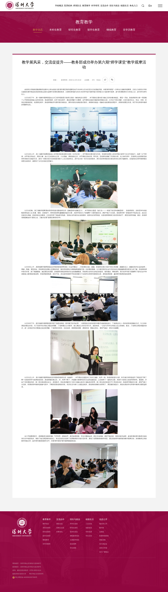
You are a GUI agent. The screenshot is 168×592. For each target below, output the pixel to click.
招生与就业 (114, 5)
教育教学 (86, 5)
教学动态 (38, 29)
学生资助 (73, 548)
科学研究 (95, 5)
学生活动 (89, 536)
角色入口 (134, 5)
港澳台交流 (60, 528)
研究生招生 (74, 528)
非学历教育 (129, 29)
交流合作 (104, 5)
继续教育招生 (74, 536)
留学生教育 (93, 29)
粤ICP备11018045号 (36, 574)
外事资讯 (59, 532)
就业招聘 (73, 544)
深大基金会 (103, 544)
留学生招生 (74, 532)
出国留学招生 (74, 540)
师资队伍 (77, 5)
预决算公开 (103, 524)
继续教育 (111, 29)
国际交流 (59, 524)
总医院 (101, 532)
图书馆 (101, 528)
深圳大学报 (103, 548)
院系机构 (68, 5)
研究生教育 (74, 29)
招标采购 (102, 540)
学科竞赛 (89, 532)
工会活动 (89, 524)
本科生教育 (55, 29)
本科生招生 (74, 524)
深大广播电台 (104, 552)
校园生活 (125, 5)
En (150, 5)
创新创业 (89, 528)
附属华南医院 (104, 536)
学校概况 (59, 5)
